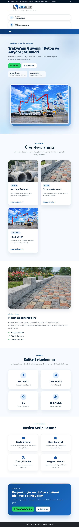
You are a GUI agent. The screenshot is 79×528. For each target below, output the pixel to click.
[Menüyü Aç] (10, 31)
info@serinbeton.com (26, 1)
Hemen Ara (29, 66)
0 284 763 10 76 (13, 1)
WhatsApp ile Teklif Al (23, 510)
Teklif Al (14, 66)
